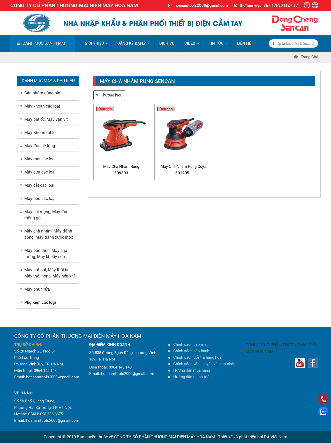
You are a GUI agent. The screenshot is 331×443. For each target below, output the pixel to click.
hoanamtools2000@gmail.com (201, 5)
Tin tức (218, 43)
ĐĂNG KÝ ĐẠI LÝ (133, 43)
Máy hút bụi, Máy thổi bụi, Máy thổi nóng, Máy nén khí (47, 273)
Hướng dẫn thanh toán (192, 376)
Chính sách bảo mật (190, 344)
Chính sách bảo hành (191, 351)
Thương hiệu (109, 95)
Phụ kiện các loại (38, 302)
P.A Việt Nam (275, 436)
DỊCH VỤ (167, 43)
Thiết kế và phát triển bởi (240, 436)
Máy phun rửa (35, 289)
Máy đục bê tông (37, 145)
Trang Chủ (306, 56)
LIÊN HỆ (244, 43)
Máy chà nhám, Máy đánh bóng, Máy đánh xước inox (46, 234)
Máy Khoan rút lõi (38, 132)
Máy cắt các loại (37, 185)
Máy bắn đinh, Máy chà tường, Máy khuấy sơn (43, 253)
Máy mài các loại (38, 158)
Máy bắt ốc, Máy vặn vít (44, 119)
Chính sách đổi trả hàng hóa (197, 357)
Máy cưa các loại (38, 172)
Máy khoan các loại (40, 106)
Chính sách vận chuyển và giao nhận (204, 364)
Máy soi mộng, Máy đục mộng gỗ (44, 214)
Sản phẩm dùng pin (40, 93)
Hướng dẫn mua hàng (191, 370)
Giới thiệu (96, 43)
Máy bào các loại (38, 198)
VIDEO (191, 43)
